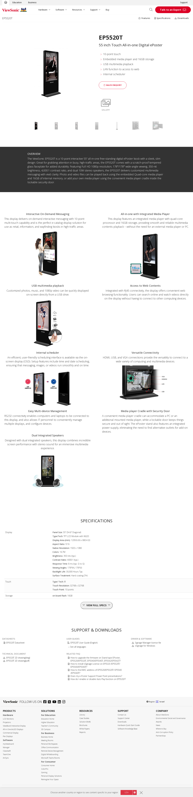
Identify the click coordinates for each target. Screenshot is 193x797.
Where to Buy (161, 729)
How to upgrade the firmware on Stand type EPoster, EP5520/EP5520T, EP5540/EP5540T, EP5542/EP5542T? (96, 659)
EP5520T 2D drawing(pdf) (17, 660)
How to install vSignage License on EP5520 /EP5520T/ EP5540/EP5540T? (95, 665)
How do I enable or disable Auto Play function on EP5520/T (98, 679)
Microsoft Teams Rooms (50, 758)
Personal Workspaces (49, 744)
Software (60, 9)
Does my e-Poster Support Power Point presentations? (96, 676)
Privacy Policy (86, 789)
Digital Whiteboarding (49, 754)
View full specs (96, 605)
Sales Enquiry (113, 85)
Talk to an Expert (170, 9)
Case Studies (84, 718)
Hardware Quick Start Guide (129, 725)
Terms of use (96, 789)
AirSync (6, 758)
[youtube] (55, 702)
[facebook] (45, 702)
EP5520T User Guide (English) (84, 642)
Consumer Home (48, 765)
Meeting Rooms (47, 740)
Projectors (7, 722)
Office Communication (50, 747)
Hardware (42, 9)
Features (144, 18)
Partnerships (161, 736)
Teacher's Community (49, 726)
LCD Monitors (8, 719)
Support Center (124, 718)
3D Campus (45, 729)
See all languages (78, 646)
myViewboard (8, 744)
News (158, 725)
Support (184, 2)
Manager (6, 747)
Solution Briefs (85, 722)
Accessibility (106, 789)
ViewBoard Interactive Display (14, 726)
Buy (107, 9)
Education (17, 2)
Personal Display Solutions (51, 776)
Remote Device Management (52, 751)
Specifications (162, 18)
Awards (159, 722)
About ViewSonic (162, 715)
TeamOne (7, 754)
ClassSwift (7, 751)
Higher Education (48, 722)
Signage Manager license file (148, 642)
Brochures (83, 725)
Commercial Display (10, 733)
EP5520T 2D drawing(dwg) (18, 657)
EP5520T (7, 18)
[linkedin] (60, 702)
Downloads (182, 18)
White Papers (84, 729)
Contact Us (122, 715)
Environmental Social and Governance (170, 718)
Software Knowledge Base (127, 729)
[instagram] (64, 702)
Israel (160, 701)
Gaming (44, 772)
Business (32, 2)
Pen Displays (8, 736)
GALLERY (106, 104)
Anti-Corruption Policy (164, 732)
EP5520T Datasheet (15, 642)
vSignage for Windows (145, 645)
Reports (82, 732)
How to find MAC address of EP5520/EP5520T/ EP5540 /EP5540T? (96, 671)
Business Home (47, 737)
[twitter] (50, 702)
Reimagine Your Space (49, 779)
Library (82, 715)
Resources (77, 9)
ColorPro (44, 769)
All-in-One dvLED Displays (13, 729)
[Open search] (152, 10)
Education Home (47, 719)
